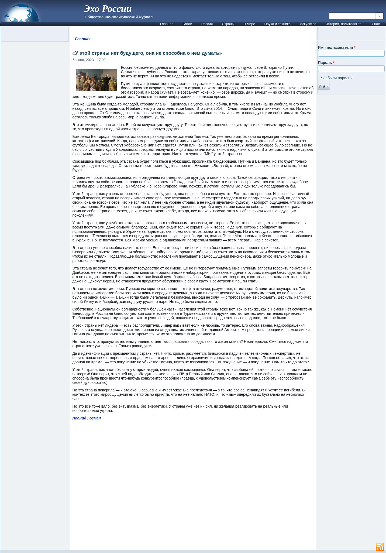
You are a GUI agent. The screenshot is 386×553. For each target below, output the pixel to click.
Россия (207, 24)
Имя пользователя (337, 47)
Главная (166, 24)
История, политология (343, 24)
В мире (249, 24)
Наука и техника (277, 24)
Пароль (326, 62)
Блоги (187, 24)
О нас (375, 24)
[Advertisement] (193, 487)
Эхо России (108, 8)
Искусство (308, 24)
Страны (228, 24)
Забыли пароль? (337, 78)
